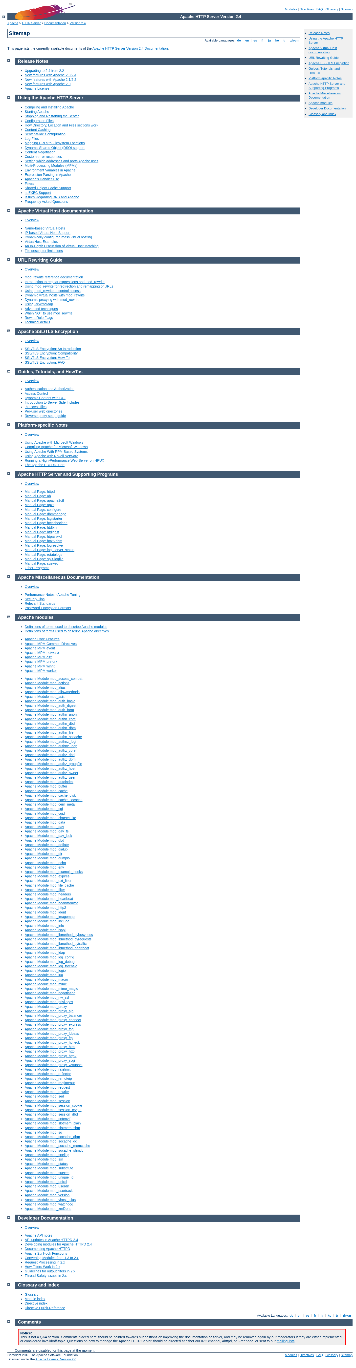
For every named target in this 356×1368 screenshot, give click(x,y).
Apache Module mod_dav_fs (46, 831)
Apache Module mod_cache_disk (50, 795)
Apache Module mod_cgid (45, 813)
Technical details (37, 322)
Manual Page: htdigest (42, 532)
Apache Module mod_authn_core (50, 719)
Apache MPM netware (42, 653)
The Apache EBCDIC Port (45, 465)
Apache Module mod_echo (45, 863)
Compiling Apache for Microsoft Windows (56, 447)
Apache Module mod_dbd (44, 840)
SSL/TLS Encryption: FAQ (45, 362)
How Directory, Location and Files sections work (61, 125)
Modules (291, 9)
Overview (32, 220)
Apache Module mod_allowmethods (52, 692)
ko (277, 40)
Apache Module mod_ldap (45, 952)
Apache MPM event (40, 648)
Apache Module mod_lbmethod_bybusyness (59, 935)
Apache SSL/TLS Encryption (329, 63)
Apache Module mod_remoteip (48, 1078)
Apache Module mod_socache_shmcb (54, 1150)
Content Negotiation (40, 152)
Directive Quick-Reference (45, 1308)
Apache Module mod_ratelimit (47, 1069)
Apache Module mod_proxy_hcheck (52, 1042)
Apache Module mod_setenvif (47, 1119)
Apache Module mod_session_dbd (51, 1114)
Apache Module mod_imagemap (50, 917)
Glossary (331, 9)
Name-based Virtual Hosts (45, 228)
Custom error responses (43, 157)
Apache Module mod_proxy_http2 (50, 1056)
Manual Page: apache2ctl (44, 500)
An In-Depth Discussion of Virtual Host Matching (62, 246)
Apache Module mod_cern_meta (50, 804)
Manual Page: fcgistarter (43, 518)
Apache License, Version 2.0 (55, 1359)
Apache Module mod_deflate (47, 845)
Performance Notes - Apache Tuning (53, 595)
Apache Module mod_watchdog (49, 1204)
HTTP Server (31, 23)
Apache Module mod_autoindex (49, 782)
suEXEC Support (38, 193)
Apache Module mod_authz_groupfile (53, 764)
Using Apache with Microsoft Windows (54, 442)
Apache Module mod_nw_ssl (47, 997)
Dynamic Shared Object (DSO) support (55, 148)
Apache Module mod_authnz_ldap (51, 746)
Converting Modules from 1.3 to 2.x (52, 1258)
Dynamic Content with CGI (45, 398)
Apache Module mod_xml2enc (48, 1209)
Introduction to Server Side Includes (52, 402)
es (255, 40)
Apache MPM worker (41, 671)
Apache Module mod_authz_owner (51, 773)
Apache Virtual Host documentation (323, 50)
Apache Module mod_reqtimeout (50, 1083)
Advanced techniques (41, 309)
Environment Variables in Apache (50, 170)
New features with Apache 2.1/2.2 (50, 80)
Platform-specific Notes (325, 78)
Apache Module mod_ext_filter (48, 881)
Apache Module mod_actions (47, 683)
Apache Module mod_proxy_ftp (49, 1038)
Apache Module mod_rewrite (47, 1092)
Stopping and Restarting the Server (52, 116)
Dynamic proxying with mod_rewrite (52, 300)
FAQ (319, 9)
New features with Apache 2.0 (47, 84)
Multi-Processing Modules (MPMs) (51, 165)
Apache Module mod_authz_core (50, 750)
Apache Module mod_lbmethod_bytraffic (56, 944)
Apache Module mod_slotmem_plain (53, 1123)
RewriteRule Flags (39, 318)
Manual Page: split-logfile (44, 559)
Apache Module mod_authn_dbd (50, 723)
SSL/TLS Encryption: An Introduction (53, 349)
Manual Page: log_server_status (49, 550)
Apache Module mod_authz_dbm (50, 759)
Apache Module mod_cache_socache (54, 800)
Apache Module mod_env (44, 867)
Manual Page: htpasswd (43, 537)
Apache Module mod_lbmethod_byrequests (58, 939)
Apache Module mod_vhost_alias (50, 1200)
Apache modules (321, 103)
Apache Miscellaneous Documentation (325, 95)
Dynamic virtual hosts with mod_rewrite (55, 295)
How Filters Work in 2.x (42, 1267)
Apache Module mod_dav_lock (48, 836)
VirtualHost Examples (41, 242)
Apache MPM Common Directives (51, 644)
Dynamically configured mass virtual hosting (58, 237)
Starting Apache (37, 112)
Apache (12, 23)
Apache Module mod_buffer (46, 786)
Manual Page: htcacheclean (46, 523)
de (239, 40)
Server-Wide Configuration (45, 134)
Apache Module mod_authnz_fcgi (50, 742)
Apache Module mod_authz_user (50, 777)
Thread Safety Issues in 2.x (46, 1276)
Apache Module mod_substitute (49, 1168)
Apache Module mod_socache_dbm (52, 1137)
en (247, 40)
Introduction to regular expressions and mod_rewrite (65, 282)
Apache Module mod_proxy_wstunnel (53, 1065)
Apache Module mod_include (47, 921)
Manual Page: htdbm (41, 527)
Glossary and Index (322, 114)
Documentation (55, 23)
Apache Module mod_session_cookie (53, 1105)
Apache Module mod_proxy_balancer (53, 1015)
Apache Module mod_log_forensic (51, 966)
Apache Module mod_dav (44, 827)
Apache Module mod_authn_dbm (50, 728)
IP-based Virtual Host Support (47, 233)
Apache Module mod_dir (43, 854)
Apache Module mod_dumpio (47, 858)
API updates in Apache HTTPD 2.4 (51, 1240)
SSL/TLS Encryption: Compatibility (51, 353)
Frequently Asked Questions (46, 202)
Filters (29, 184)
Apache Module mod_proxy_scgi (50, 1060)
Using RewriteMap (39, 304)
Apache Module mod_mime (46, 984)
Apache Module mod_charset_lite (50, 818)
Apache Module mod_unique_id (49, 1177)
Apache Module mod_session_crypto (53, 1110)
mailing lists (285, 1341)
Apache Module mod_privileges (49, 1002)
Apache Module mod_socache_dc (51, 1141)
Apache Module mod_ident (45, 912)
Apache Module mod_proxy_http (50, 1051)
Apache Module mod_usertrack (49, 1191)
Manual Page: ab (38, 496)
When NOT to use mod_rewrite (48, 313)
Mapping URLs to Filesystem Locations (55, 143)
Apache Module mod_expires (47, 876)
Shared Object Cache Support (48, 188)
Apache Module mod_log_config (49, 957)
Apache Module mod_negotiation (50, 993)
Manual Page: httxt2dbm (43, 541)
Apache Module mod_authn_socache (53, 737)
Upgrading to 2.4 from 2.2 (44, 71)
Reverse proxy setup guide (45, 416)
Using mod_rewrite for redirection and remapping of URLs (69, 286)
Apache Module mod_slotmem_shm (52, 1128)
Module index (35, 1299)
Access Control (36, 393)
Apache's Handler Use (42, 179)
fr (263, 40)
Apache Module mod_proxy (46, 1007)
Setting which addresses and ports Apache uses (61, 161)
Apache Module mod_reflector (48, 1074)
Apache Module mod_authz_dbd (50, 755)
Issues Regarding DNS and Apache (52, 197)
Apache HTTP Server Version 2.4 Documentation (130, 48)
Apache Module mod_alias (45, 687)
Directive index (36, 1303)
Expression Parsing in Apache (48, 175)
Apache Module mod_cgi (44, 809)
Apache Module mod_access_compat (53, 679)
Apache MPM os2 (38, 657)
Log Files (32, 139)
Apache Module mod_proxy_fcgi (49, 1029)
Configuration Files (39, 121)
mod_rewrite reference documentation (54, 277)
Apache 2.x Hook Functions (46, 1253)
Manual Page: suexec (41, 563)
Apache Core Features (42, 639)
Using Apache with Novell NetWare (51, 456)
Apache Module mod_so (43, 1132)
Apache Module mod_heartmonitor (51, 903)
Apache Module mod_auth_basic (50, 701)
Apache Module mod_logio (45, 971)
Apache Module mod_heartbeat (49, 899)
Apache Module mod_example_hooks (54, 872)
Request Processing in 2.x (45, 1262)
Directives (307, 9)
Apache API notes (38, 1235)
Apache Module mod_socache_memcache (57, 1146)
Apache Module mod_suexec (47, 1173)
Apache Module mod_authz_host (50, 768)
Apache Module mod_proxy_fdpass (52, 1034)
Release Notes (319, 33)
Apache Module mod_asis (45, 697)
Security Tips (34, 599)
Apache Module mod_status (46, 1164)
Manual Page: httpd (40, 492)
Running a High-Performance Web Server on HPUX (64, 460)
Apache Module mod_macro (46, 979)
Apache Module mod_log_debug (50, 962)
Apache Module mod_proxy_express (53, 1024)
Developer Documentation (327, 108)
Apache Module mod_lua (44, 975)
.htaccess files (35, 407)
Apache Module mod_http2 (45, 908)
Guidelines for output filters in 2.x (50, 1271)
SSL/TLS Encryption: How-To (47, 358)
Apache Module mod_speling (47, 1155)
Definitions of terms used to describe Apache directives (67, 631)
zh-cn (294, 40)
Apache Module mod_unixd (46, 1182)
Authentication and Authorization (49, 389)
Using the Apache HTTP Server (50, 97)
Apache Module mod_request (47, 1087)
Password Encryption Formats (48, 608)
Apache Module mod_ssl (44, 1159)
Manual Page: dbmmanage (45, 514)
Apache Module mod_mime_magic (51, 989)
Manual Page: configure (43, 510)
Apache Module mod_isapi (45, 930)
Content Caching (37, 130)
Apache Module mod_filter (45, 890)
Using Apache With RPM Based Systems (56, 452)
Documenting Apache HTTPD (47, 1249)
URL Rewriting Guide (324, 58)
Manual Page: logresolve (44, 545)
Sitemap (347, 9)
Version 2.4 (78, 23)
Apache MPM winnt (40, 666)
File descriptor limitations (44, 251)
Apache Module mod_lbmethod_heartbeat (57, 948)
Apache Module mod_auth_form (49, 710)
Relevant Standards (40, 603)
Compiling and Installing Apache (49, 107)
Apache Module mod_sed (44, 1096)
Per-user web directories (43, 411)
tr (285, 40)
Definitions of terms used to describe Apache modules (66, 627)
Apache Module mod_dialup (46, 849)
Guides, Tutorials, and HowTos (50, 371)
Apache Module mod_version (47, 1195)
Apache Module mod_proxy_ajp (49, 1011)
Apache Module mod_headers (48, 894)
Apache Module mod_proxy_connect (53, 1020)
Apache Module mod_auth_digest (50, 705)
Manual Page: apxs (39, 505)
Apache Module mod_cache (46, 791)
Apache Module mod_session (47, 1101)
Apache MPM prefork (41, 661)
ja (269, 40)
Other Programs (37, 568)
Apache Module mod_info (44, 926)
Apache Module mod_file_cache (49, 885)
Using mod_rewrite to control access (53, 291)
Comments (29, 1322)
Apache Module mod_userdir (47, 1186)
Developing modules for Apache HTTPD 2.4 (58, 1244)
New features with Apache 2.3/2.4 (50, 75)
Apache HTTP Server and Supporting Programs (327, 86)
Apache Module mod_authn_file (49, 732)
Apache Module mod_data (45, 822)
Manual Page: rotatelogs (43, 555)
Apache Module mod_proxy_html (50, 1047)
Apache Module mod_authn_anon (51, 714)
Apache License (37, 88)
